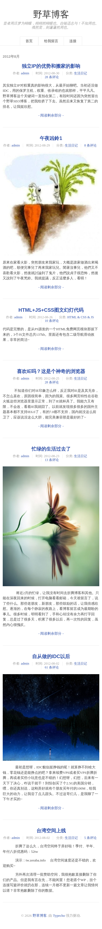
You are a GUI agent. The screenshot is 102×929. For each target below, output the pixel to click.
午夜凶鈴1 (51, 138)
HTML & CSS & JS (80, 317)
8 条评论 (90, 145)
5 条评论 (90, 838)
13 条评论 (51, 460)
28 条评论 (51, 77)
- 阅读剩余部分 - (51, 115)
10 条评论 (51, 321)
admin (25, 73)
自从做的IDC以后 (51, 656)
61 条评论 (51, 667)
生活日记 (80, 73)
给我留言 (51, 41)
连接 (72, 41)
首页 (29, 41)
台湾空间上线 (51, 830)
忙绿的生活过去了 (51, 449)
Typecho (59, 915)
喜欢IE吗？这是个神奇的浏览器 (51, 371)
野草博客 (51, 14)
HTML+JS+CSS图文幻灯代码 (51, 310)
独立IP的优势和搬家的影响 (51, 66)
